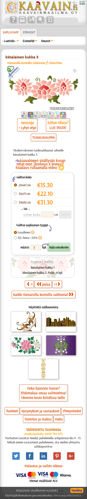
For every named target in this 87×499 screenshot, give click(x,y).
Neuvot (45, 41)
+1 (57, 284)
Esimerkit (29, 41)
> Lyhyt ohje (27, 127)
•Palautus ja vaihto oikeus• (43, 465)
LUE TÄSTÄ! (57, 127)
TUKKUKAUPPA (43, 137)
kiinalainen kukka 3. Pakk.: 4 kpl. (43, 272)
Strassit (29, 32)
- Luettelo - (9, 41)
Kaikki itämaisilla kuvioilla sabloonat (43, 294)
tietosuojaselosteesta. (67, 495)
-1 (29, 284)
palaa (43, 284)
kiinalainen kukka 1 (43, 267)
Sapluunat (11, 32)
